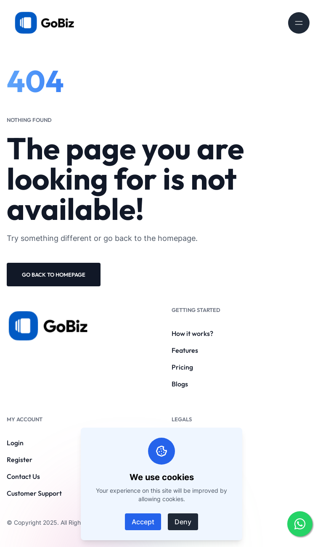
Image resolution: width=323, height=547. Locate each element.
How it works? (192, 333)
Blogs (180, 384)
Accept (143, 522)
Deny (183, 522)
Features (185, 350)
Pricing (182, 367)
